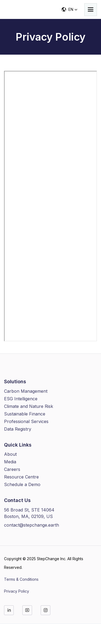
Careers (12, 469)
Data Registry (17, 429)
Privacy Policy (16, 591)
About (10, 454)
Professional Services (26, 421)
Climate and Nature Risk (28, 406)
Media (10, 461)
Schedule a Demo (22, 484)
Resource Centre (21, 477)
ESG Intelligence (20, 398)
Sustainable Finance (24, 414)
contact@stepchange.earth (31, 525)
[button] (90, 9)
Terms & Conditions (21, 579)
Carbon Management (25, 391)
